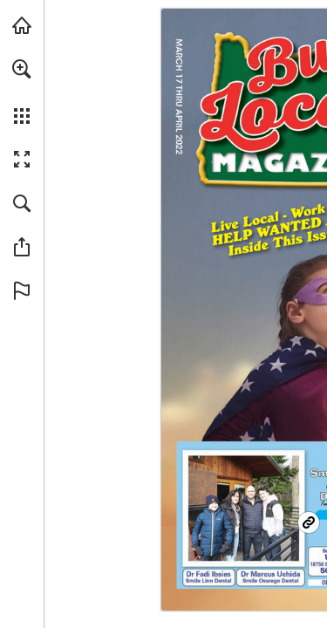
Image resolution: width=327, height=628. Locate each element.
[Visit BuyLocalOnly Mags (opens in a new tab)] (22, 25)
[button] (22, 69)
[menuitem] (22, 91)
